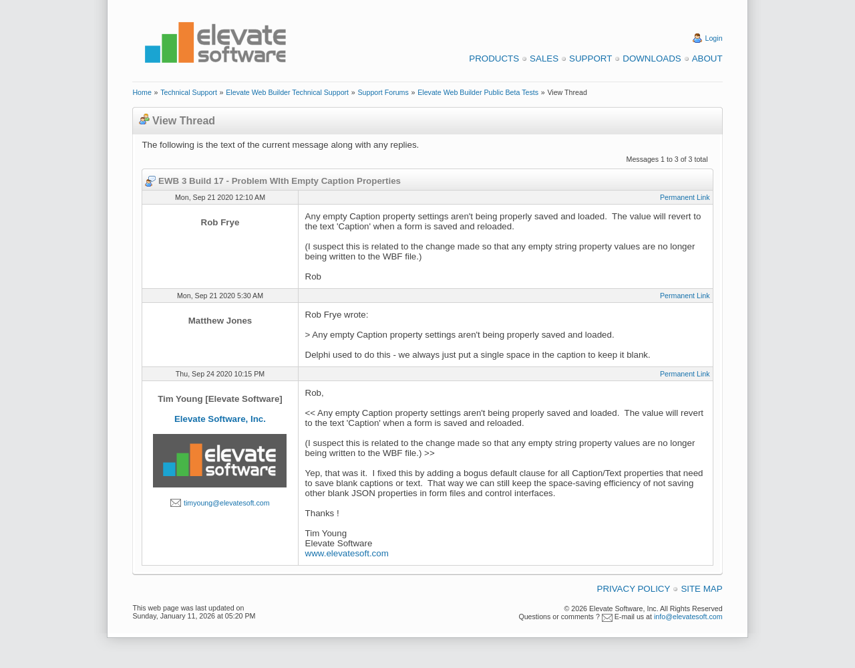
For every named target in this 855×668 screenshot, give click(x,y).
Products (494, 58)
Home (141, 92)
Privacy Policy (634, 589)
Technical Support (188, 92)
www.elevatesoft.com (347, 553)
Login (714, 38)
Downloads (652, 58)
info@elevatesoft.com (688, 617)
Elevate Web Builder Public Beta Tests (477, 92)
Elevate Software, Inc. (220, 419)
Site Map (701, 589)
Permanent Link (685, 197)
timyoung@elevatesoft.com (227, 503)
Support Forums (382, 92)
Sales (544, 58)
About (707, 58)
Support (590, 58)
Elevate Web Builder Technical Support (287, 92)
